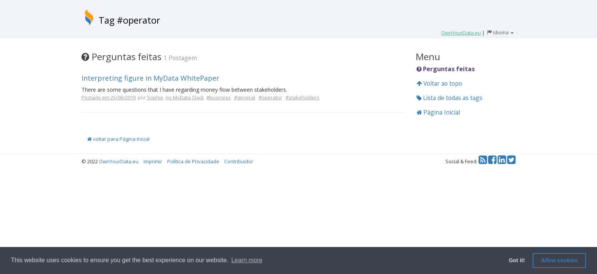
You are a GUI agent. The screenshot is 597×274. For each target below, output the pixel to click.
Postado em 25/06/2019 (108, 97)
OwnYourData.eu (119, 161)
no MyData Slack (185, 97)
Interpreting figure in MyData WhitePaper (150, 78)
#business (218, 97)
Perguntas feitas (446, 69)
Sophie (155, 97)
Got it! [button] (517, 260)
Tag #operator (129, 20)
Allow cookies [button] (559, 260)
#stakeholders (302, 97)
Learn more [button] (246, 260)
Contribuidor (238, 161)
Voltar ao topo (439, 83)
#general (244, 97)
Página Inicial (438, 112)
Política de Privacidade (193, 161)
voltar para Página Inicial (118, 138)
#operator (270, 97)
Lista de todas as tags (449, 98)
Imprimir (153, 161)
